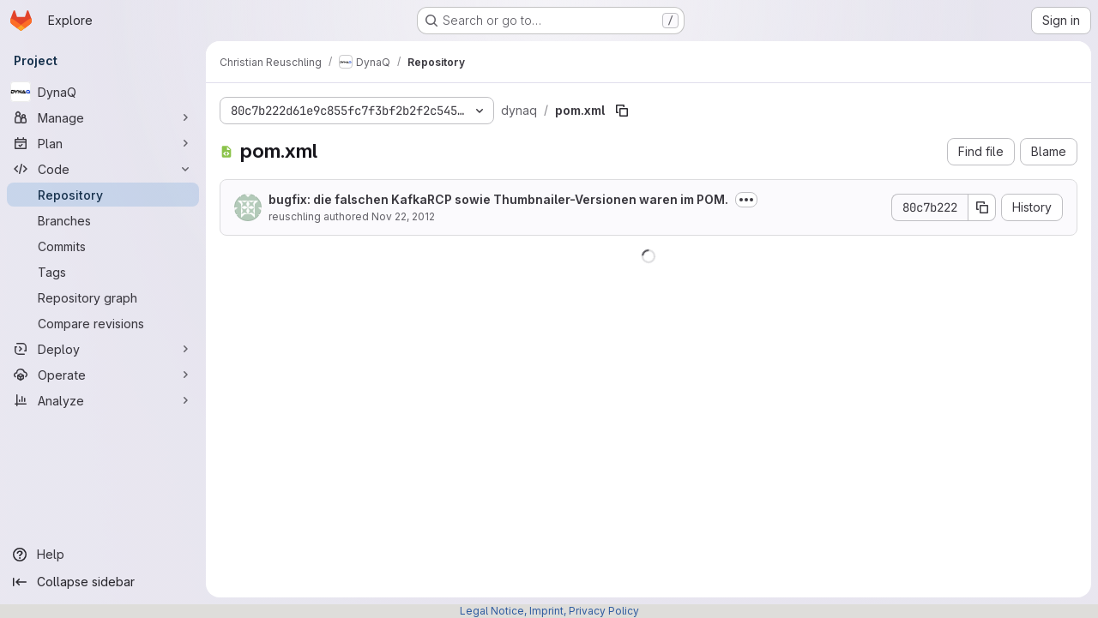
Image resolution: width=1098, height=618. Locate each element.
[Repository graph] (103, 297)
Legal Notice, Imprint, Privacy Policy (549, 610)
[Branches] (103, 220)
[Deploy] (103, 349)
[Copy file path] (622, 110)
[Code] (103, 169)
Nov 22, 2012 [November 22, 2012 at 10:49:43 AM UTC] (403, 216)
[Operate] (103, 375)
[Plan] (103, 143)
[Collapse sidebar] (103, 582)
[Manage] (103, 117)
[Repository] (103, 195)
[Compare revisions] (103, 323)
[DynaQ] (103, 92)
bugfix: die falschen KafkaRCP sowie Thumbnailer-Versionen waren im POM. (498, 199)
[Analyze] (103, 400)
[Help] (103, 555)
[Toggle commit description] (746, 199)
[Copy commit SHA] (982, 207)
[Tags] (103, 272)
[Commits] (103, 246)
